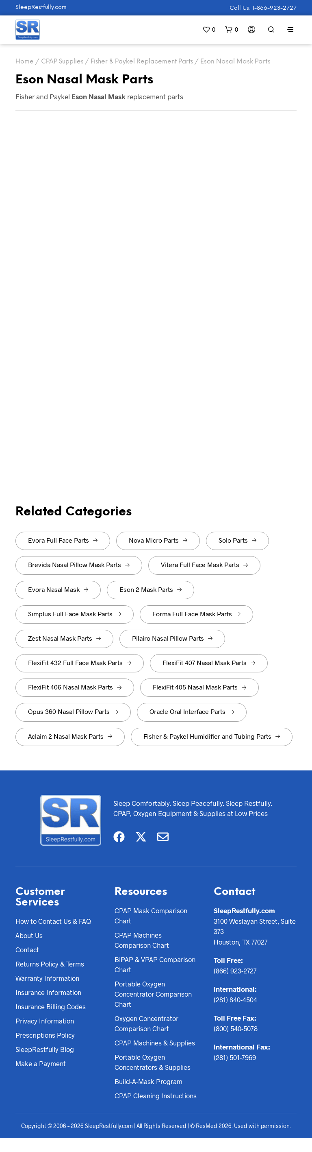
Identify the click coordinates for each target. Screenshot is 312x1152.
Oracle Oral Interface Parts (192, 711)
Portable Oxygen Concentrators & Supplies (154, 1064)
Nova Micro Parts (158, 540)
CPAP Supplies (63, 61)
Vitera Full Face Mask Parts (204, 564)
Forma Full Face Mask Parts (196, 613)
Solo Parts (237, 540)
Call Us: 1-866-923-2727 (263, 8)
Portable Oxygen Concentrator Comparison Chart (155, 995)
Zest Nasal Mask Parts (64, 638)
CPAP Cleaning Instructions (137, 1104)
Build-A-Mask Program (149, 1084)
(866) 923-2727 (235, 971)
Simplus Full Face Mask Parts (74, 613)
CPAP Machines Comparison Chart (143, 940)
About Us (29, 936)
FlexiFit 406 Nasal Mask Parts (74, 687)
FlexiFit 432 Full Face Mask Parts (79, 662)
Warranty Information (48, 979)
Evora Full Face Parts (63, 540)
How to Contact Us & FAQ (54, 921)
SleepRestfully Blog (45, 1051)
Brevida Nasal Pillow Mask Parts (79, 564)
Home (24, 61)
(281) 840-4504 (235, 999)
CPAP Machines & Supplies (156, 1045)
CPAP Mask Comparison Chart (152, 915)
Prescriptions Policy (46, 1036)
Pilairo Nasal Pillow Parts (172, 638)
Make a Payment (41, 1065)
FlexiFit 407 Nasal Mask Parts (208, 662)
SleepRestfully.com (41, 7)
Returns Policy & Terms (50, 964)
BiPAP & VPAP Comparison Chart (156, 965)
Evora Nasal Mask (58, 589)
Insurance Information (49, 993)
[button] (208, 29)
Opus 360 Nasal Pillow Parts (73, 711)
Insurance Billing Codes (51, 1008)
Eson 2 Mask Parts (150, 589)
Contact (27, 950)
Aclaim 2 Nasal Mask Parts (70, 736)
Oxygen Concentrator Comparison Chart (148, 1025)
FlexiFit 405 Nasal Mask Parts (199, 687)
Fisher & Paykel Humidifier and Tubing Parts (211, 736)
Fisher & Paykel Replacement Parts (145, 61)
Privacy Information (45, 1022)
